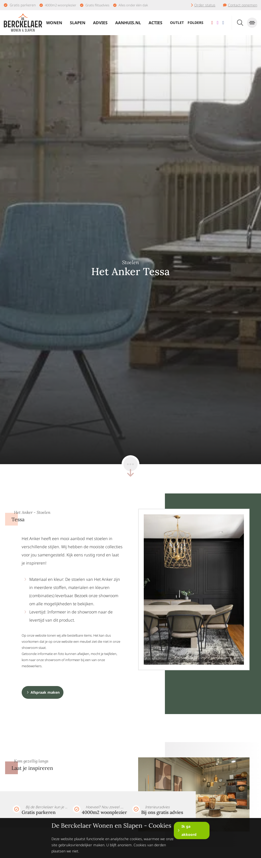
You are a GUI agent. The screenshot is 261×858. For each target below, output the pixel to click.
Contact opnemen (242, 5)
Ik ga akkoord (189, 830)
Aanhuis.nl (128, 22)
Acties (155, 22)
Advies (100, 22)
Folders (195, 22)
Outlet (177, 22)
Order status (204, 5)
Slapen (77, 22)
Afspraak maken (45, 692)
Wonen (54, 22)
